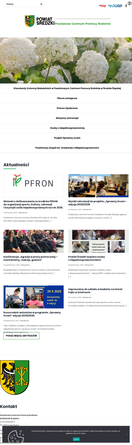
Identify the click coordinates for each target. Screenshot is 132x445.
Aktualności (23, 213)
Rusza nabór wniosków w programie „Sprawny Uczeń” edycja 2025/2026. (40, 305)
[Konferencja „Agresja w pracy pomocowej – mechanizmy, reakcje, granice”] (51, 223)
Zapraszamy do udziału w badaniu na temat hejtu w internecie (100, 282)
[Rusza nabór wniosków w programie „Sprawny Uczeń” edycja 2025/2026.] (42, 287)
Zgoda (76, 439)
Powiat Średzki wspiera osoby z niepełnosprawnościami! (73, 261)
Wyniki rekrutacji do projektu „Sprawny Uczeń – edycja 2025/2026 (93, 203)
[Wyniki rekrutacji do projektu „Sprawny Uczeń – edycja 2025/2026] (94, 187)
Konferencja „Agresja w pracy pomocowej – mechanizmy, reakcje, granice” (47, 247)
